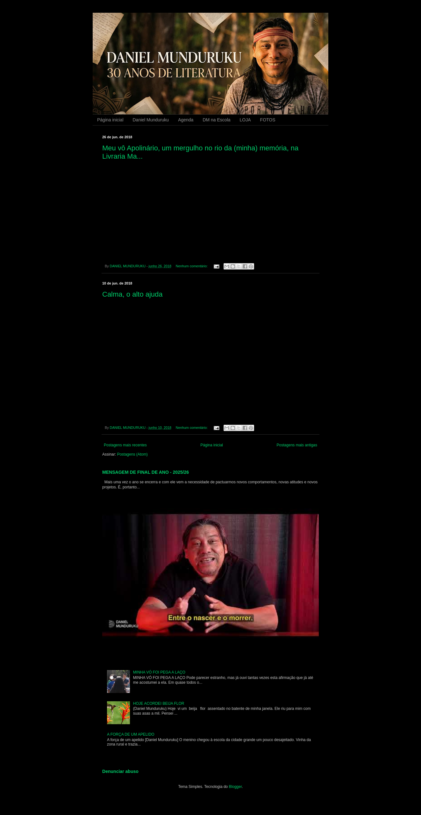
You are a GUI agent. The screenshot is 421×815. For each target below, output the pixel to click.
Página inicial (110, 119)
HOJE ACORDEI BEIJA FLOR (158, 703)
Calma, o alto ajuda (132, 294)
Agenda (185, 119)
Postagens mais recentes (125, 445)
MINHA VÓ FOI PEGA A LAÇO (159, 672)
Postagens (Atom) (132, 454)
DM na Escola (216, 119)
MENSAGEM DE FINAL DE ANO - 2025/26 (145, 472)
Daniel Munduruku (151, 119)
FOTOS (267, 119)
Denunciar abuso (120, 771)
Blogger (235, 786)
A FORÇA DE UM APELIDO (130, 734)
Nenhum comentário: (192, 266)
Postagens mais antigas (297, 445)
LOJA (245, 119)
